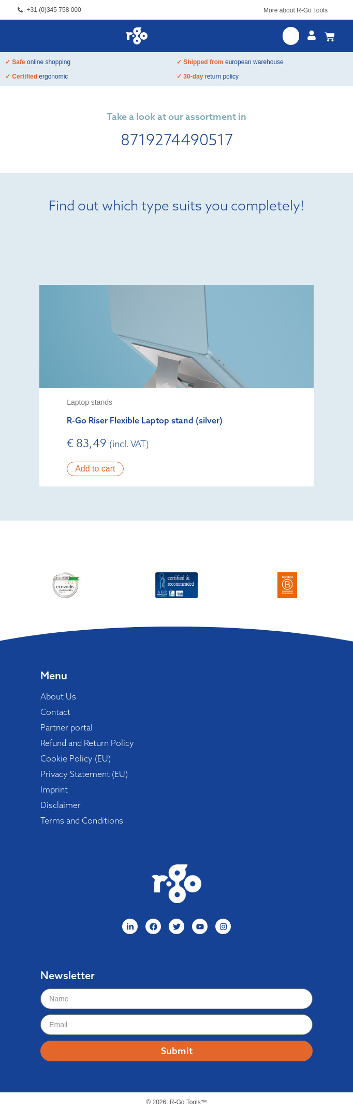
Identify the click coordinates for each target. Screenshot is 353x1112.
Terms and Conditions (81, 820)
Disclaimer (60, 805)
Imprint (54, 789)
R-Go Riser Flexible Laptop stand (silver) (145, 420)
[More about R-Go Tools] (332, 11)
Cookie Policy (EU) (75, 758)
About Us (58, 696)
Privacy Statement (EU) (84, 774)
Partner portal (66, 727)
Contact (55, 712)
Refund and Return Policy (87, 743)
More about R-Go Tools (295, 10)
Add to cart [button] (95, 468)
